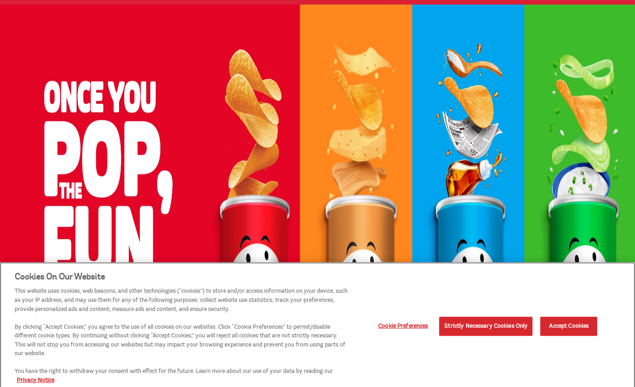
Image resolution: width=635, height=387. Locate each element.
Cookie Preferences (403, 327)
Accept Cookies (569, 327)
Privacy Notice (35, 382)
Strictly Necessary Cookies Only (485, 327)
